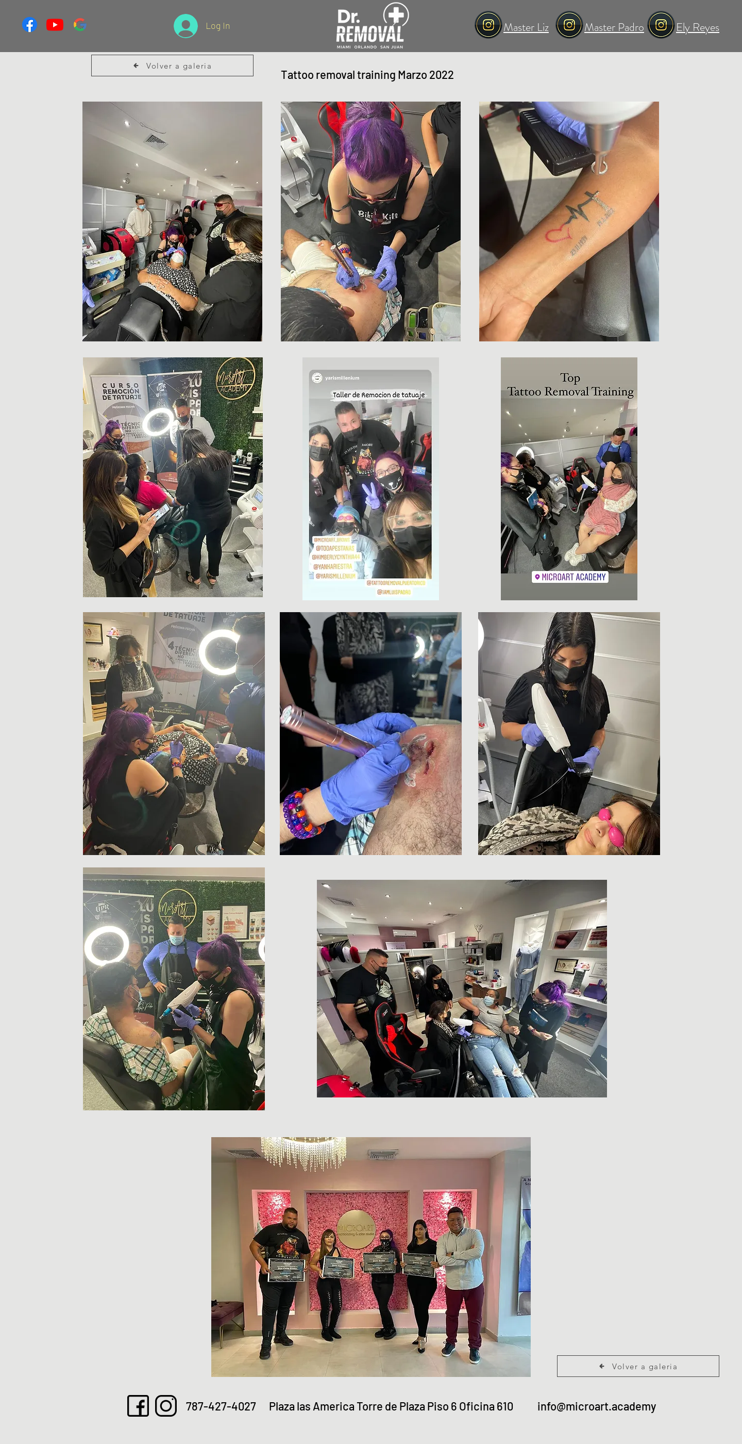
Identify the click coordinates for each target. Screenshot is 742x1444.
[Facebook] (30, 24)
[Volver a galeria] (172, 65)
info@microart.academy (596, 1406)
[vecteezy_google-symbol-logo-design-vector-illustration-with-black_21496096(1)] (80, 24)
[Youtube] (55, 24)
